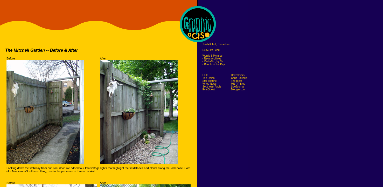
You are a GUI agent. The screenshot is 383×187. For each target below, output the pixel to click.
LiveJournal (237, 86)
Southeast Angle (212, 86)
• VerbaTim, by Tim (213, 61)
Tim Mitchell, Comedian (216, 44)
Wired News (210, 83)
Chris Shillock (239, 78)
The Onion (209, 78)
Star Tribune (210, 80)
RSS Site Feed (211, 50)
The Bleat (236, 80)
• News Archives (212, 58)
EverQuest (209, 89)
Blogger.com (238, 89)
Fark (205, 75)
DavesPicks (238, 75)
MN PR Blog (238, 83)
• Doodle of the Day (214, 64)
